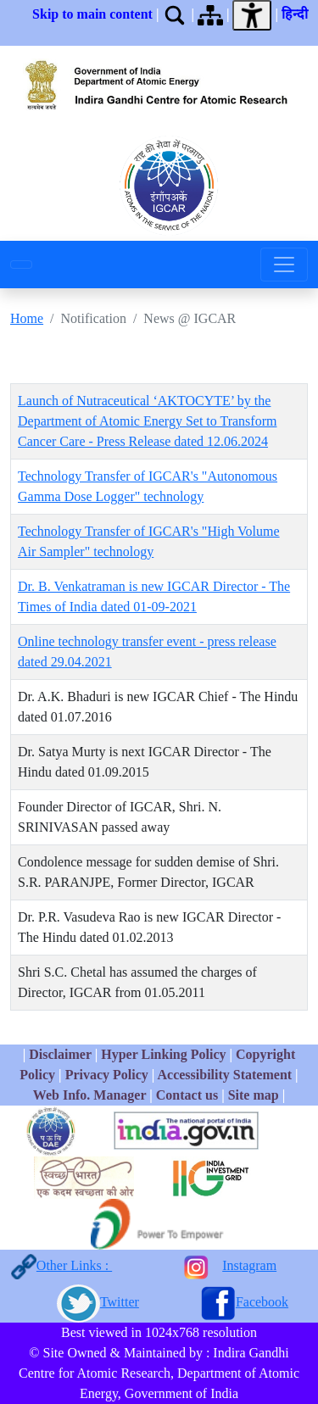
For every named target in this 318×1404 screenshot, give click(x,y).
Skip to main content (92, 14)
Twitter (119, 1302)
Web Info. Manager (89, 1095)
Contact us (187, 1095)
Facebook (262, 1302)
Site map (253, 1095)
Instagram (249, 1265)
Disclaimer (60, 1054)
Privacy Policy (106, 1074)
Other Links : (74, 1265)
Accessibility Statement (224, 1074)
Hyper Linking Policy (165, 1054)
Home (26, 318)
